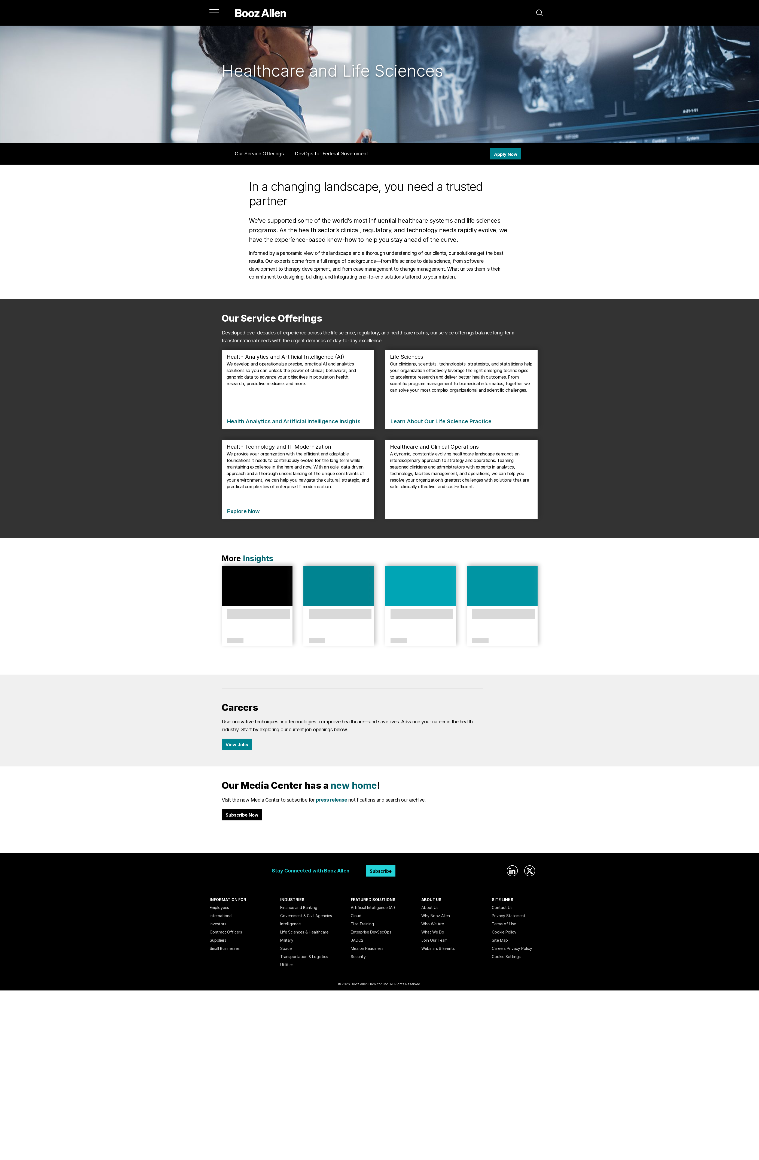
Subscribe (381, 871)
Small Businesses (225, 948)
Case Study (479, 640)
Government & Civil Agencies (306, 915)
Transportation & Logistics (304, 956)
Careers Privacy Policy (512, 948)
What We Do (432, 932)
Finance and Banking (298, 907)
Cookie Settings (506, 956)
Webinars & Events (438, 948)
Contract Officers (226, 932)
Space (286, 948)
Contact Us (502, 907)
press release (331, 800)
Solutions (317, 640)
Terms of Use (504, 924)
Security (358, 956)
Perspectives (235, 640)
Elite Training (362, 924)
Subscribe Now (241, 815)
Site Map (500, 940)
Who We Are (432, 924)
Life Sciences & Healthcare (304, 932)
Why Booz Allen (435, 915)
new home (354, 785)
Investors (218, 924)
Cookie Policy (504, 932)
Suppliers (218, 940)
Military (286, 940)
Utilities (287, 964)
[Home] (260, 12)
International (221, 915)
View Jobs (236, 744)
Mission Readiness (367, 948)
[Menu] (214, 13)
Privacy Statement (508, 915)
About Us (429, 907)
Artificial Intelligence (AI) (373, 907)
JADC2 (357, 940)
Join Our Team (434, 940)
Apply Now (505, 154)
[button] (539, 13)
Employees (219, 907)
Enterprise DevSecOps (371, 932)
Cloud (356, 915)
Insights (258, 558)
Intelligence (290, 924)
